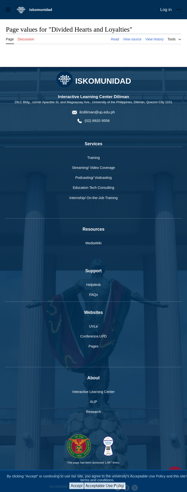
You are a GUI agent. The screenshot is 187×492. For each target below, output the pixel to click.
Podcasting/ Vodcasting (93, 178)
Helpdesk (93, 285)
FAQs (93, 295)
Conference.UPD (93, 336)
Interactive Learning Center (93, 392)
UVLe (93, 326)
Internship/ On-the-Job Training (93, 198)
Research (93, 412)
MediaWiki (93, 243)
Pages (94, 346)
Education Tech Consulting (93, 188)
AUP (93, 402)
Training (93, 158)
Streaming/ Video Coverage (93, 168)
